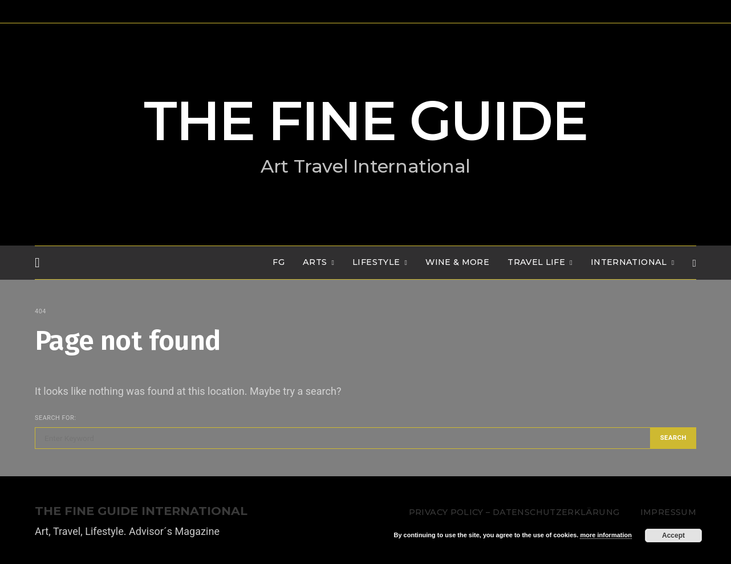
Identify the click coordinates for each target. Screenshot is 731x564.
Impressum (668, 512)
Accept (673, 536)
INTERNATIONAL (629, 262)
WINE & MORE (457, 262)
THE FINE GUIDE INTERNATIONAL (141, 511)
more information (605, 535)
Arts (315, 262)
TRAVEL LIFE (536, 262)
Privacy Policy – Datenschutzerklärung (514, 512)
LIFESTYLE (376, 262)
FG (279, 262)
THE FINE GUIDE (365, 120)
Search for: (55, 418)
